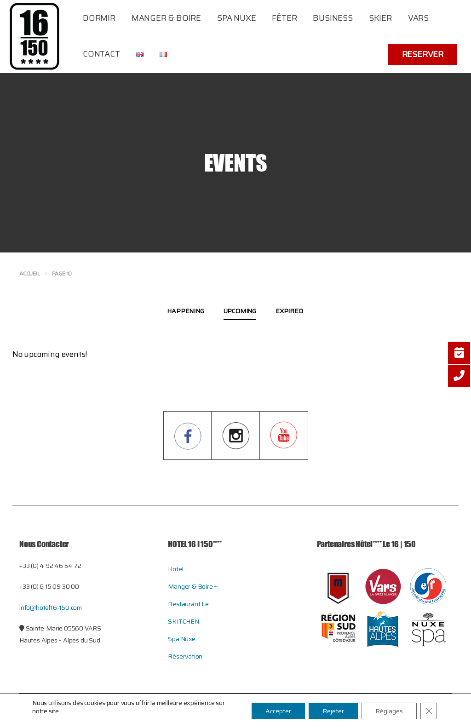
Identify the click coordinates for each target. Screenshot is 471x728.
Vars (418, 17)
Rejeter (333, 711)
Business (332, 17)
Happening (185, 311)
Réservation (185, 656)
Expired (289, 311)
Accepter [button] (278, 711)
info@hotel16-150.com (50, 607)
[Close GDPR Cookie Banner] (428, 711)
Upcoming (240, 311)
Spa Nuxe (236, 17)
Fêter (284, 17)
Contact (101, 53)
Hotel (175, 569)
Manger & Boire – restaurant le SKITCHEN (192, 603)
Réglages (389, 711)
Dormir (99, 17)
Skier (380, 17)
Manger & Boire (166, 17)
